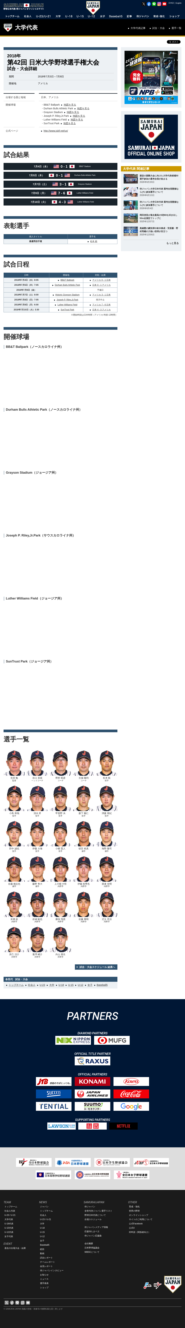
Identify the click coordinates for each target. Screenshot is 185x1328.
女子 (90, 985)
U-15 (70, 985)
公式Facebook (136, 1223)
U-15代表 (8, 1228)
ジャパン (44, 1206)
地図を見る (70, 104)
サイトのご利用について (140, 1219)
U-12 (80, 985)
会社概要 (88, 1243)
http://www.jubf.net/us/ (56, 130)
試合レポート (46, 1257)
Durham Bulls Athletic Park (67, 285)
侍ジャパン (89, 1206)
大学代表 (26, 27)
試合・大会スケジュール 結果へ (97, 967)
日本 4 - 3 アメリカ (101, 309)
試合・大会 (158, 28)
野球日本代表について (95, 1215)
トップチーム (16, 985)
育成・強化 (134, 1206)
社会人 (31, 985)
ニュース (44, 1279)
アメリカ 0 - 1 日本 (101, 280)
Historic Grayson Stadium (67, 295)
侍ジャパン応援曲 (93, 1235)
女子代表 (8, 1236)
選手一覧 (176, 28)
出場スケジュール (93, 1219)
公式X (132, 1228)
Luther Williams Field (67, 304)
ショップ (44, 1287)
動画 (42, 1253)
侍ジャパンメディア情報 (96, 1227)
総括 (42, 1249)
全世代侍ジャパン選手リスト (98, 1211)
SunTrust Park (67, 309)
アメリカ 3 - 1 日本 (101, 295)
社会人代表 (9, 1211)
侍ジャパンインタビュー (52, 1270)
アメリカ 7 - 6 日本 (101, 304)
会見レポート (46, 1266)
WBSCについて (91, 1252)
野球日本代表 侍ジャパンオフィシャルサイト (25, 6)
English (178, 3)
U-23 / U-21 (9, 1215)
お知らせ (44, 1275)
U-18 (61, 985)
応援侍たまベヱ (91, 1231)
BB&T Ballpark (67, 280)
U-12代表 (8, 1232)
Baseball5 (102, 985)
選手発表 (44, 1283)
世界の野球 (134, 1211)
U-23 (42, 985)
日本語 (171, 3)
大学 (51, 985)
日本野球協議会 (91, 1248)
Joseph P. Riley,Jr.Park (67, 300)
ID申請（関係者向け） (139, 1232)
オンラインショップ (138, 1215)
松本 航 (93, 241)
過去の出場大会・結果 (15, 1248)
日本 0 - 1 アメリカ (101, 285)
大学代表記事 (138, 28)
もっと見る (172, 243)
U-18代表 (8, 1223)
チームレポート (47, 1262)
